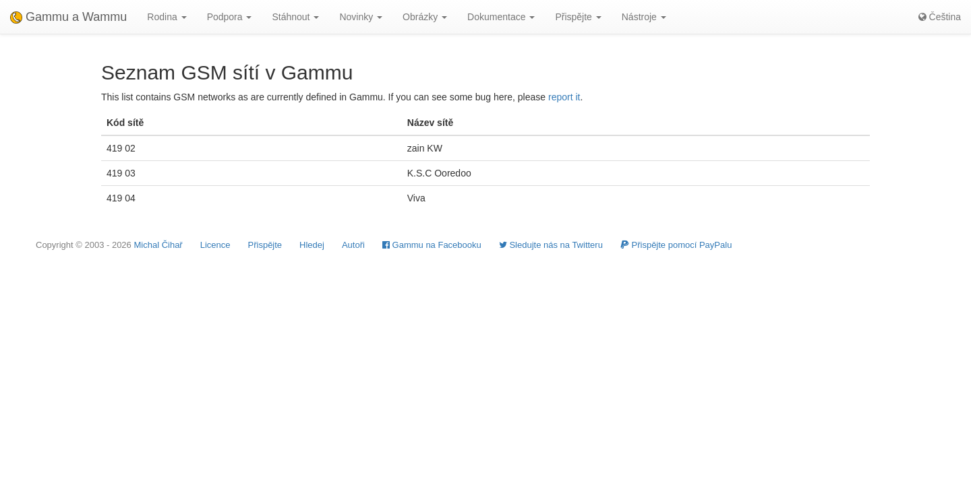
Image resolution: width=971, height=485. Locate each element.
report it (564, 97)
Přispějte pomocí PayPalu (676, 245)
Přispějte (265, 245)
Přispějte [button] (578, 16)
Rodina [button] (166, 16)
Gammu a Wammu (68, 17)
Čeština (939, 16)
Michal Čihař (158, 245)
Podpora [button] (229, 16)
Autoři (353, 245)
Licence (215, 245)
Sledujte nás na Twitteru (551, 245)
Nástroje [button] (644, 16)
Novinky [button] (360, 16)
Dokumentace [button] (501, 16)
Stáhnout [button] (295, 16)
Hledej (311, 245)
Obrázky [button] (425, 16)
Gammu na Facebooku (431, 245)
